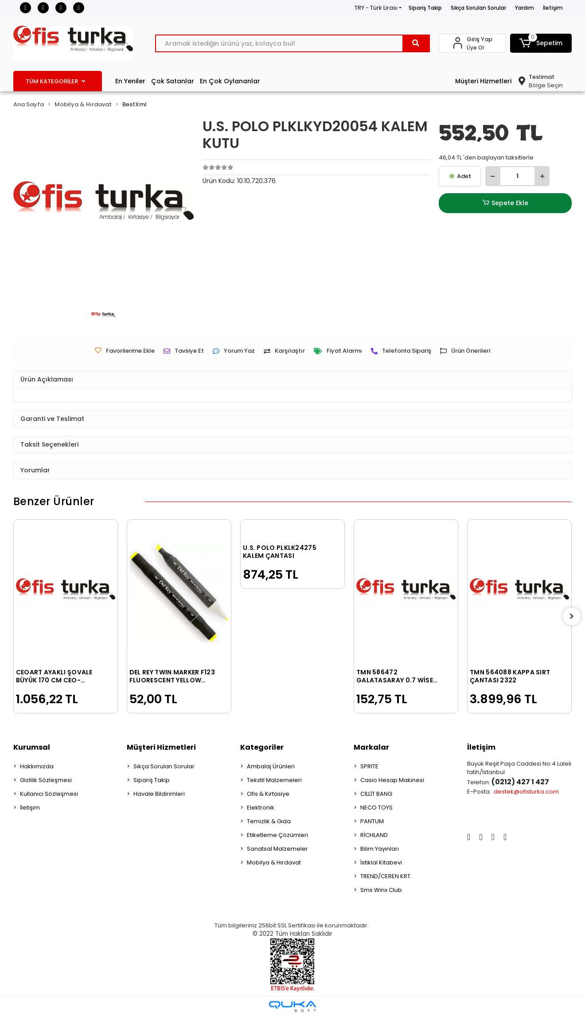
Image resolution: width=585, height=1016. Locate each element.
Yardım (524, 8)
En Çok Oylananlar (230, 81)
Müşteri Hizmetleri (483, 81)
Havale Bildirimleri (159, 794)
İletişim (553, 8)
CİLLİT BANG (376, 794)
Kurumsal (31, 747)
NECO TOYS (376, 807)
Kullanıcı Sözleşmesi (49, 794)
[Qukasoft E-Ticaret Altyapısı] (292, 1006)
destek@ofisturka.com (526, 791)
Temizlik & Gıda (269, 821)
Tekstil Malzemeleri (274, 780)
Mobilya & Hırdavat (274, 862)
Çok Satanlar (172, 81)
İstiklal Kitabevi (381, 862)
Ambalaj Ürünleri (271, 766)
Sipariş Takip (425, 8)
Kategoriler (262, 747)
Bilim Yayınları (379, 849)
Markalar (371, 747)
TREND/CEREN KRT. (386, 876)
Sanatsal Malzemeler (277, 849)
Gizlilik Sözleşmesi (46, 780)
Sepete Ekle (505, 203)
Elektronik (260, 807)
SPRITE (369, 766)
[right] (572, 616)
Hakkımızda (37, 766)
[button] (541, 43)
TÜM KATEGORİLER (55, 81)
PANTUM (372, 821)
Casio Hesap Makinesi (392, 780)
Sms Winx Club (381, 890)
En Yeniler (130, 81)
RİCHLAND (374, 835)
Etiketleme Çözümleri (277, 835)
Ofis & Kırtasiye (268, 794)
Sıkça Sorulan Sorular (478, 8)
